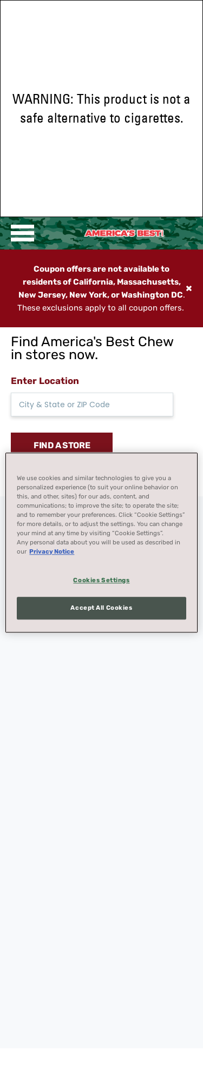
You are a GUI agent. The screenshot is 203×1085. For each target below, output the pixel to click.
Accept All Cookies (101, 607)
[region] (101, 542)
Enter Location (45, 380)
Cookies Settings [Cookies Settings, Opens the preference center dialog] (101, 580)
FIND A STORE (62, 445)
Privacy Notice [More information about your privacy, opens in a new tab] (51, 551)
